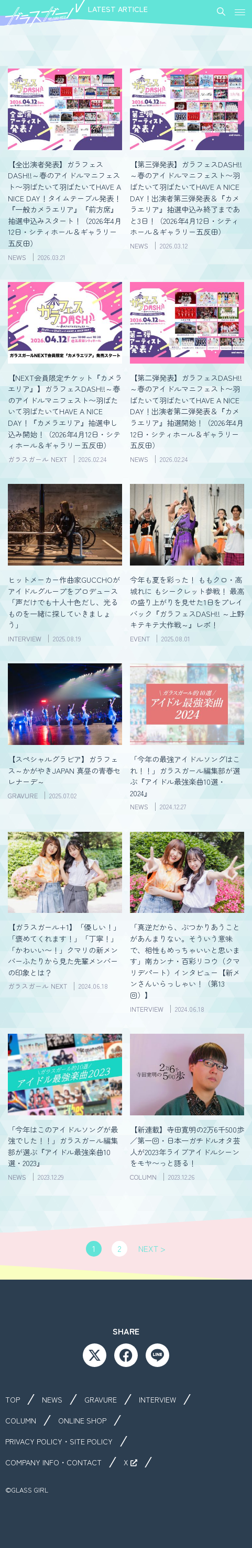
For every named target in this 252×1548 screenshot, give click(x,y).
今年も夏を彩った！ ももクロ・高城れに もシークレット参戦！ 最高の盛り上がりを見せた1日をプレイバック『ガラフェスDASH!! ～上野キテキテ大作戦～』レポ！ (187, 602)
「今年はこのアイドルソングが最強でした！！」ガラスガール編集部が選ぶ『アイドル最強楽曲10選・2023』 (63, 1146)
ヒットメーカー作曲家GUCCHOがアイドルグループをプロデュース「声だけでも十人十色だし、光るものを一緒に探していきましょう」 (64, 602)
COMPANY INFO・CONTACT (53, 1462)
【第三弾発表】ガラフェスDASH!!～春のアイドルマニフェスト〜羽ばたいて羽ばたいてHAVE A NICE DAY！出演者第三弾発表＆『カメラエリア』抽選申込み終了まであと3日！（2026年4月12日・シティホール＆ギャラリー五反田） (186, 198)
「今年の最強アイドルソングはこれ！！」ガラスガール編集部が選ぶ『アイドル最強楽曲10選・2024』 (185, 775)
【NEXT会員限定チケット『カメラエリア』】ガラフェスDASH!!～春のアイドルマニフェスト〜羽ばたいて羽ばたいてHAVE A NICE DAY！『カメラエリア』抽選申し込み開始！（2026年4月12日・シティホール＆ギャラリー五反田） (65, 411)
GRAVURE (100, 1399)
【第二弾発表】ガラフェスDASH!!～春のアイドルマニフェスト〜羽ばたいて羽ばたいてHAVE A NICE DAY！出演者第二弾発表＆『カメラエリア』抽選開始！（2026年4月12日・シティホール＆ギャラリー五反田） (187, 411)
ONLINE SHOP (82, 1420)
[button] (240, 11)
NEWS (52, 1399)
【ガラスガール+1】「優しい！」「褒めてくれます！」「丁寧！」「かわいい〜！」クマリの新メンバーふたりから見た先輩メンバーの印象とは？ (64, 949)
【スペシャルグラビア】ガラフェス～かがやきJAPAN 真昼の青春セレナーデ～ (64, 770)
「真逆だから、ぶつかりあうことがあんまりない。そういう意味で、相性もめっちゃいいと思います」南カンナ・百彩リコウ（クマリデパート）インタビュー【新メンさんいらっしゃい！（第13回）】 (185, 960)
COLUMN (20, 1420)
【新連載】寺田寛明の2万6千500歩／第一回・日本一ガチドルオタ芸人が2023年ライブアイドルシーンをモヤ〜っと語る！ (187, 1146)
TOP (12, 1399)
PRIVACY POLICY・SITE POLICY (59, 1441)
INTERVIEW (157, 1399)
